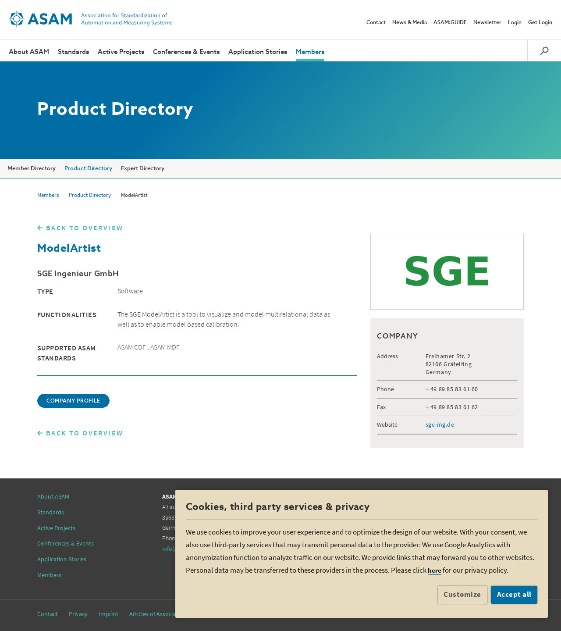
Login (515, 22)
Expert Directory (142, 168)
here (434, 570)
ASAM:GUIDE (450, 22)
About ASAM (29, 52)
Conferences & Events (186, 52)
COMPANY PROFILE (73, 401)
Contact (376, 22)
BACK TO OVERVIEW (84, 227)
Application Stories (257, 52)
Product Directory (88, 168)
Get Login (540, 22)
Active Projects (121, 52)
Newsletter (487, 22)
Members (310, 52)
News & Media (409, 22)
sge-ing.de (440, 424)
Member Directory (31, 168)
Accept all (514, 594)
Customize (462, 594)
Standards (73, 52)
